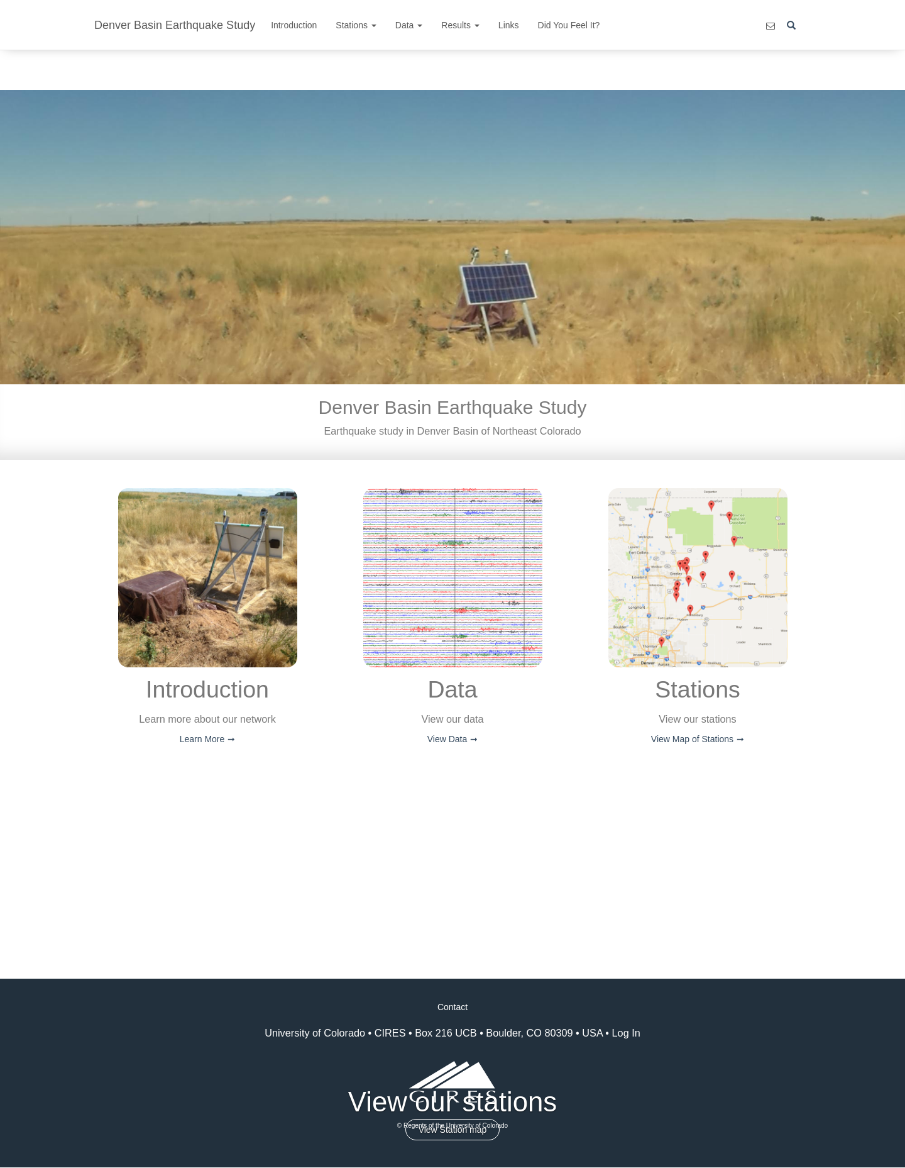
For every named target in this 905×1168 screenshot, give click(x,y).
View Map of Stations (692, 739)
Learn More (202, 739)
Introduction (294, 25)
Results (460, 25)
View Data (447, 739)
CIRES (390, 1032)
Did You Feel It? (569, 25)
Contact (452, 1007)
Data (408, 25)
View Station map (453, 1130)
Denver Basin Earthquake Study (174, 25)
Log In (626, 1032)
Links (508, 25)
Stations (356, 25)
